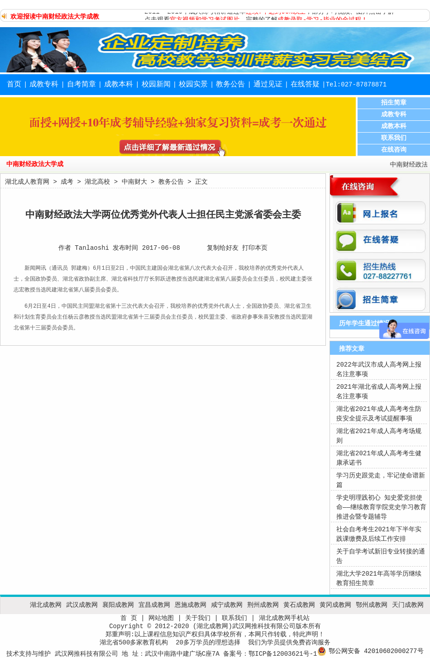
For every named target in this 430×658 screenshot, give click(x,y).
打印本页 (255, 248)
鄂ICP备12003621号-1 (282, 654)
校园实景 (193, 85)
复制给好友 (223, 248)
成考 (67, 182)
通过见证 (267, 85)
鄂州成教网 (371, 605)
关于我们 (197, 618)
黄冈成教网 (335, 605)
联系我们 (393, 138)
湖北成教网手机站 (284, 618)
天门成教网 (408, 605)
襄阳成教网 (118, 605)
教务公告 (230, 85)
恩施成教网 (190, 605)
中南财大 (134, 182)
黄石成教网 (299, 605)
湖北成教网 (46, 605)
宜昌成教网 (154, 605)
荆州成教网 (263, 605)
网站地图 (161, 618)
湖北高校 (97, 182)
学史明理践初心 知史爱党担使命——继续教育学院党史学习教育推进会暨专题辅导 (381, 507)
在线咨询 (393, 149)
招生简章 (393, 102)
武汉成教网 (82, 605)
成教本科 (118, 85)
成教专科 (43, 85)
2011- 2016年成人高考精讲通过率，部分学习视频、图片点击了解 (269, 14)
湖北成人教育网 (27, 182)
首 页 (128, 618)
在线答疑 (305, 85)
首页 (14, 85)
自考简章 (81, 85)
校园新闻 (156, 85)
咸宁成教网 (227, 605)
